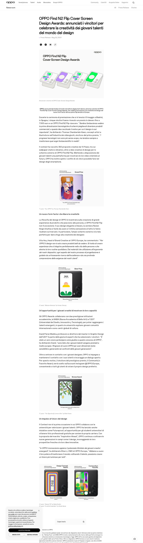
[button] (39, 510)
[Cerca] (133, 2)
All (115, 8)
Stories (134, 8)
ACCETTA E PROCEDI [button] (24, 530)
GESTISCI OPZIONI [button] (32, 535)
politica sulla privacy (14, 526)
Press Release (123, 8)
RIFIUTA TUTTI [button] (16, 535)
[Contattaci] (134, 539)
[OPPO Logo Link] (10, 2)
